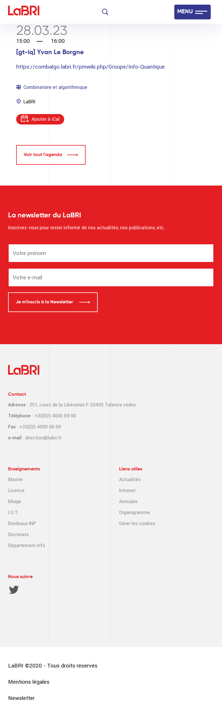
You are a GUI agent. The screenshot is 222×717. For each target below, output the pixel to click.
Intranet (127, 490)
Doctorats (18, 534)
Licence (16, 490)
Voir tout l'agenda (43, 155)
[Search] (105, 12)
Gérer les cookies (137, 523)
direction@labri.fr (43, 438)
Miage (14, 501)
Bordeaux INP (22, 523)
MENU (185, 12)
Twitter (14, 589)
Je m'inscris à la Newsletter (45, 302)
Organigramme (134, 512)
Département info (26, 545)
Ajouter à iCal (46, 119)
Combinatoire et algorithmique (55, 87)
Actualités (129, 479)
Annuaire (128, 501)
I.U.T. (13, 512)
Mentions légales (28, 682)
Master (15, 479)
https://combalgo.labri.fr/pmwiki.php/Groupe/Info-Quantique (90, 66)
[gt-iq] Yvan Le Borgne (50, 52)
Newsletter (21, 698)
